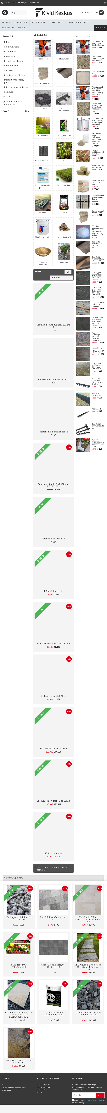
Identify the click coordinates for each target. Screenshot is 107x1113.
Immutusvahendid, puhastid (14, 81)
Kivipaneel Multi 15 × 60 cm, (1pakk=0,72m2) (98, 305)
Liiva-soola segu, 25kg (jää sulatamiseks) (98, 59)
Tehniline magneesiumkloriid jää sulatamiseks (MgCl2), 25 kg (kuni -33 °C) (98, 231)
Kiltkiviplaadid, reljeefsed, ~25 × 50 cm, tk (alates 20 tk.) (88, 967)
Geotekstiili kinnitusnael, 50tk (53, 379)
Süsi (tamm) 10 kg (53, 853)
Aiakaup (8, 96)
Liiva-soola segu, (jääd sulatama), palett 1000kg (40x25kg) (97, 137)
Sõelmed (8, 92)
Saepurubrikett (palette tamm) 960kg (98, 198)
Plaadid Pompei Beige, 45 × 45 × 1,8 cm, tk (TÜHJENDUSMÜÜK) (18, 1015)
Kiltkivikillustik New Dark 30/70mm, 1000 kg (88, 1013)
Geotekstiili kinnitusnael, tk (98, 425)
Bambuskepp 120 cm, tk (53, 538)
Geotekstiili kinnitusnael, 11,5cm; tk (53, 326)
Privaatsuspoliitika (44, 1084)
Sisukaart (41, 1090)
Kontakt (40, 1092)
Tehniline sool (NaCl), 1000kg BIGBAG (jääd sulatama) (97, 121)
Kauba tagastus (43, 1087)
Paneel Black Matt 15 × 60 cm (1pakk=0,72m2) (98, 350)
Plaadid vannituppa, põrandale (14, 102)
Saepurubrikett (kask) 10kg (98, 166)
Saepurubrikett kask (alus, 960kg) (98, 183)
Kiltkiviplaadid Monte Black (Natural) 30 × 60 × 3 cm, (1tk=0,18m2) (97, 291)
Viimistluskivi (11, 65)
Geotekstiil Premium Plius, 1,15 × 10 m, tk (98, 259)
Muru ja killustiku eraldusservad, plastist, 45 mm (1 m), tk (98, 443)
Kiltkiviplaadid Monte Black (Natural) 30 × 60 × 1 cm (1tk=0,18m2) (97, 276)
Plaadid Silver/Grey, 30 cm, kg (53, 918)
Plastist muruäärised (15, 75)
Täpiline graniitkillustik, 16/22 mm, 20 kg (19, 918)
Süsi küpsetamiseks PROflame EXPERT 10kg (53, 485)
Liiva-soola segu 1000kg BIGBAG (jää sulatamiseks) (97, 106)
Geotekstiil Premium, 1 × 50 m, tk (97, 244)
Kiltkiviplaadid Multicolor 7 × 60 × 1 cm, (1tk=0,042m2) (97, 366)
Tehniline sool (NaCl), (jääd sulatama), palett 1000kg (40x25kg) (97, 91)
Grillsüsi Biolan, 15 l (53, 591)
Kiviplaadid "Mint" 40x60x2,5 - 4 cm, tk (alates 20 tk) (88, 919)
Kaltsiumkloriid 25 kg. (98, 73)
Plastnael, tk (96, 409)
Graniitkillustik (12, 46)
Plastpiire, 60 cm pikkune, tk (98, 395)
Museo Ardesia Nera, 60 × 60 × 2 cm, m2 (53, 966)
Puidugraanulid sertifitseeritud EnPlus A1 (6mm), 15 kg (98, 153)
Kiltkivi (7, 42)
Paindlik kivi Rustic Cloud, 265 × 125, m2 (19, 1061)
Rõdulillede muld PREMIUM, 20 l (19, 966)
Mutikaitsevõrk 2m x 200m (53, 748)
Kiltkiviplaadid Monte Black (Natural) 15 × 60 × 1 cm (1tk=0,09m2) (97, 321)
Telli (100, 1095)
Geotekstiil (9, 70)
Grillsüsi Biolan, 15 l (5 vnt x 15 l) (53, 643)
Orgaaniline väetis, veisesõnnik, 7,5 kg (53, 1013)
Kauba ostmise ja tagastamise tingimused (14, 1089)
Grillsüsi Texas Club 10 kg (53, 696)
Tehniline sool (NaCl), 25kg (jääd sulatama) (98, 43)
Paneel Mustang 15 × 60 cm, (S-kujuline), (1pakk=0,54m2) (98, 337)
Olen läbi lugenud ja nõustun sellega (88, 1101)
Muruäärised (10, 51)
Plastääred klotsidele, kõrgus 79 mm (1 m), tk (97, 381)
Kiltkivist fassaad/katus (16, 87)
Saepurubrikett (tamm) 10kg (98, 212)
